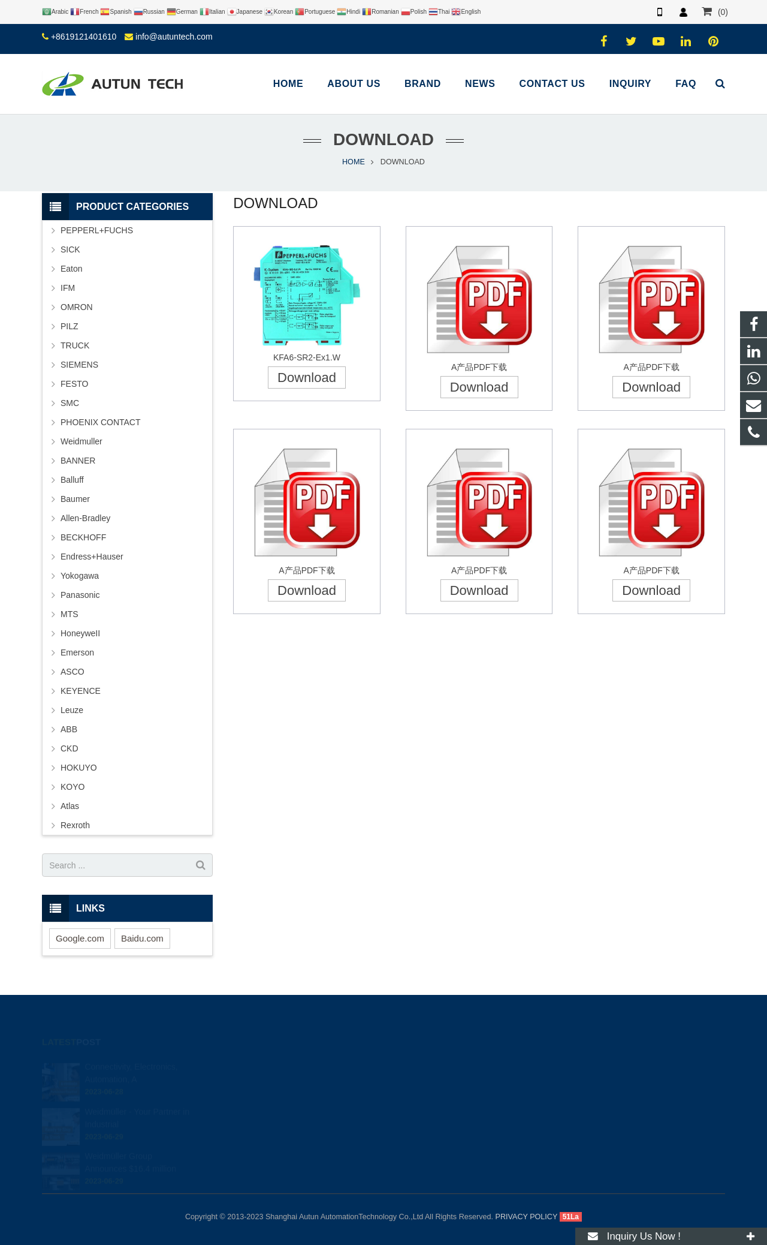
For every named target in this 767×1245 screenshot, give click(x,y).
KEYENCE (81, 691)
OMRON (77, 307)
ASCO (72, 671)
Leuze (72, 710)
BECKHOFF (83, 537)
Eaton (72, 268)
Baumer (75, 499)
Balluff (72, 480)
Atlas (70, 806)
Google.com (80, 938)
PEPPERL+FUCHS (97, 230)
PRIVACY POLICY (527, 1217)
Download (306, 377)
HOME (353, 162)
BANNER (78, 460)
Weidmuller (81, 441)
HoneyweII (80, 633)
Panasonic (80, 595)
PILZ (69, 326)
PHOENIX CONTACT (101, 422)
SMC (70, 403)
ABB (69, 729)
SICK (70, 249)
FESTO (74, 384)
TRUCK (75, 345)
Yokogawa (80, 576)
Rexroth (75, 825)
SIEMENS (79, 364)
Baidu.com (142, 938)
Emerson (77, 652)
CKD (69, 748)
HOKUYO (79, 767)
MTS (69, 614)
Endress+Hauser (92, 556)
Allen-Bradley (85, 518)
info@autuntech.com (174, 36)
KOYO (72, 787)
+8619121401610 (83, 36)
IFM (68, 288)
